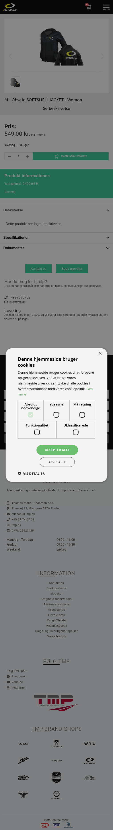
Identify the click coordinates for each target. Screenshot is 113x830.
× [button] (100, 353)
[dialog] (56, 415)
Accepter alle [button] (57, 450)
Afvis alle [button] (57, 462)
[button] (31, 473)
